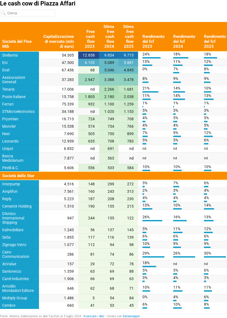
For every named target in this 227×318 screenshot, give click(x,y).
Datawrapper (131, 316)
